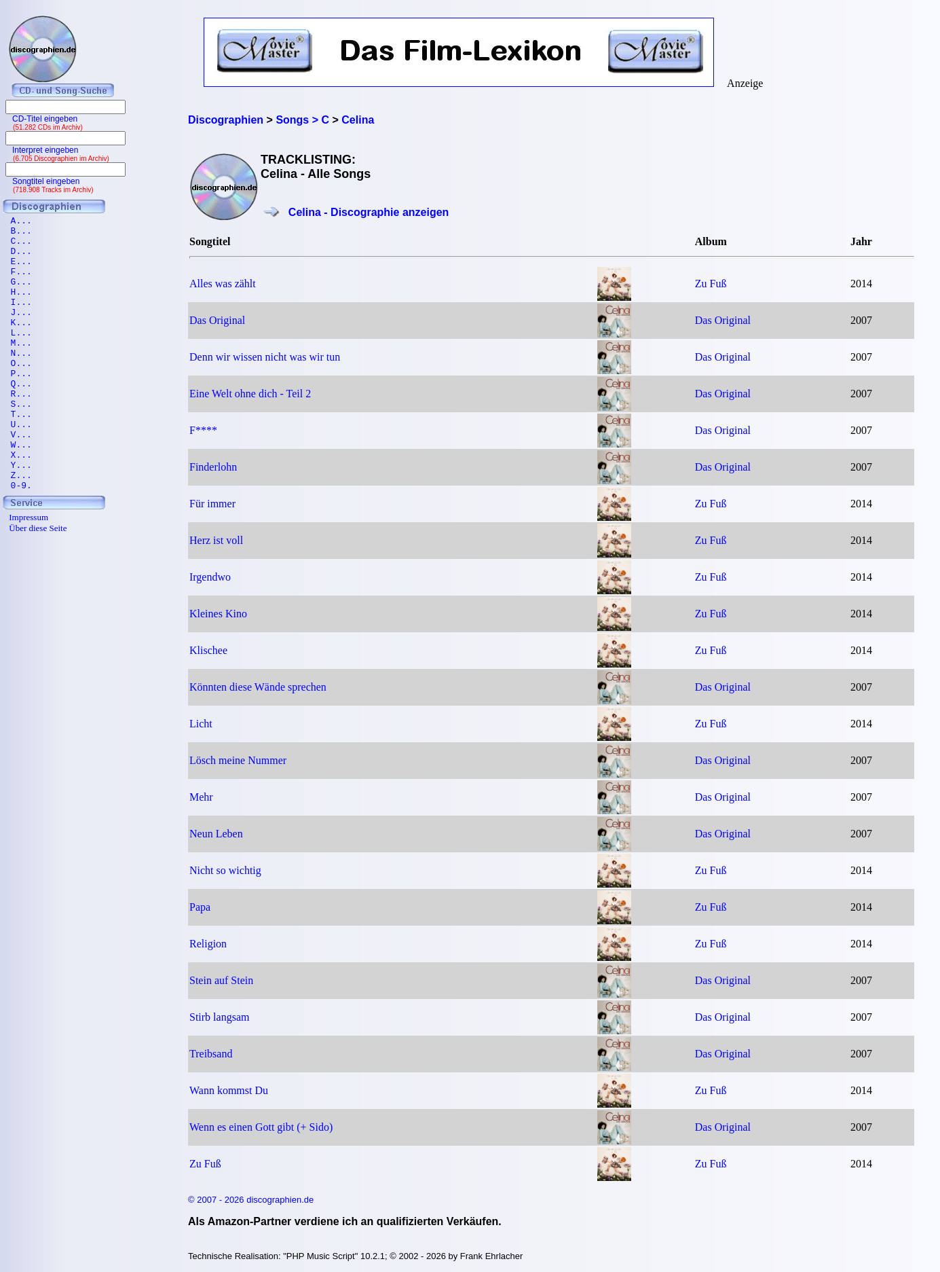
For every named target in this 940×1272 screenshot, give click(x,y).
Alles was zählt (222, 283)
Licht (200, 723)
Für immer (212, 503)
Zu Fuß (711, 283)
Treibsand (210, 1053)
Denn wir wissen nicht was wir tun (264, 357)
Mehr (201, 797)
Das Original (217, 320)
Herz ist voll (216, 540)
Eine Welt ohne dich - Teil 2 (250, 393)
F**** (203, 430)
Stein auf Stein (221, 980)
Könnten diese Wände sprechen (257, 687)
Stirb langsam (219, 1017)
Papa (199, 907)
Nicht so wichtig (225, 870)
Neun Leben (216, 833)
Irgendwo (210, 577)
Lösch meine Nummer (237, 760)
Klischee (208, 650)
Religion (208, 943)
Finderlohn (213, 467)
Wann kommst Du (228, 1090)
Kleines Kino (218, 613)
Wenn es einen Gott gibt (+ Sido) (261, 1127)
